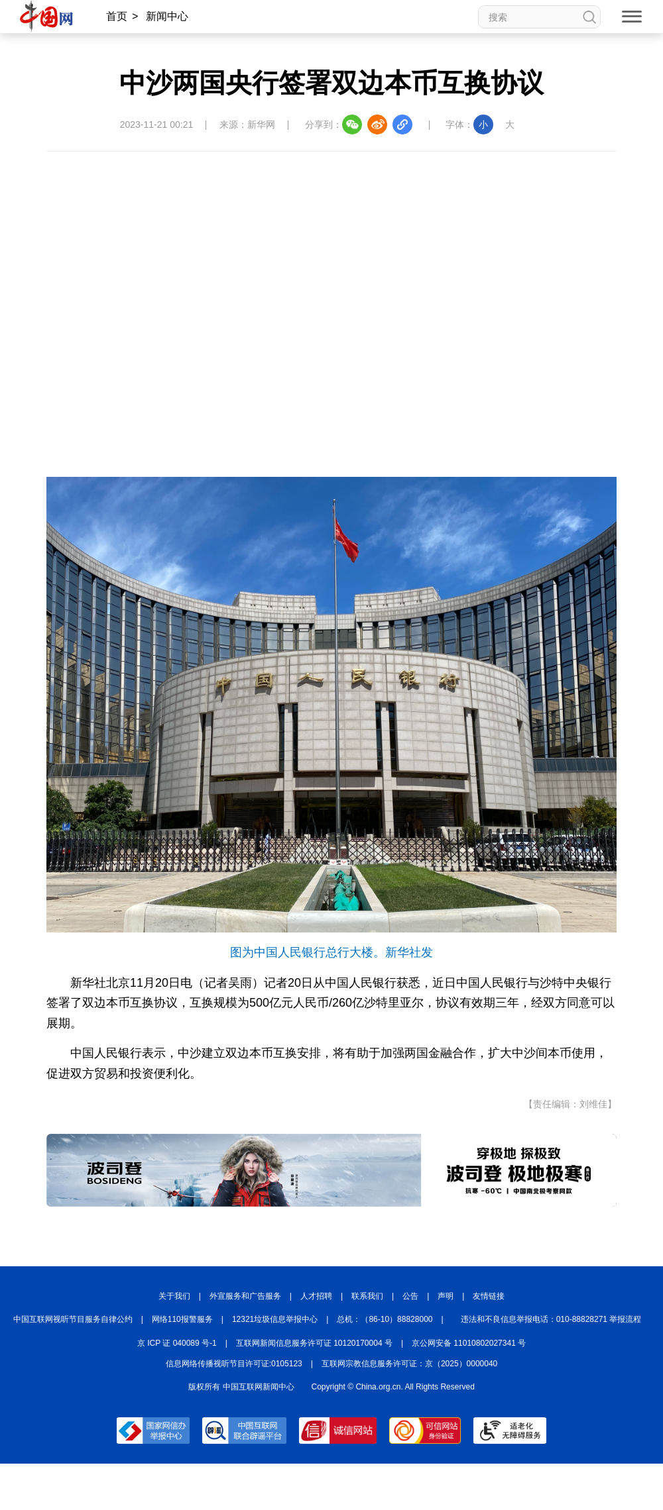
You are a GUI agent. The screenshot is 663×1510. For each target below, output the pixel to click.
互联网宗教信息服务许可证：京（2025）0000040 (409, 1363)
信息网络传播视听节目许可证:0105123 (234, 1363)
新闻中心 (167, 16)
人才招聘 (316, 1296)
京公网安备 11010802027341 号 (469, 1343)
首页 (116, 16)
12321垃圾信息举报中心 (275, 1319)
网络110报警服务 (182, 1319)
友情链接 (489, 1296)
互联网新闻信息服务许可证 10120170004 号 (314, 1343)
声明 (445, 1296)
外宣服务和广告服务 (245, 1296)
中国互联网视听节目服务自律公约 (73, 1319)
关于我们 (174, 1296)
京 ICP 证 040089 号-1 (177, 1343)
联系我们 (367, 1296)
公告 (410, 1296)
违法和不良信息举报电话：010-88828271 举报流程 (551, 1319)
